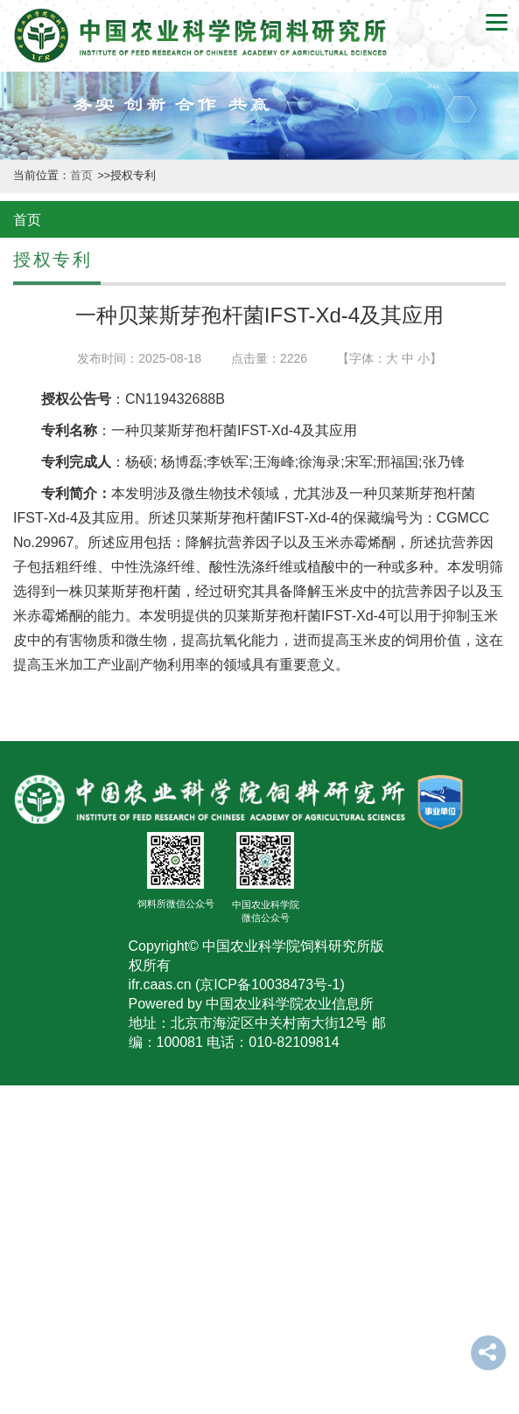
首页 (82, 176)
